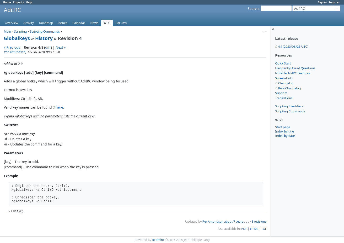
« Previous (12, 47)
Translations (283, 98)
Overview (11, 23)
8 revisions (259, 222)
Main (7, 31)
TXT (263, 229)
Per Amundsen (14, 52)
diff (48, 47)
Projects (18, 2)
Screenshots (284, 78)
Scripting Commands (290, 111)
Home (7, 2)
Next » (61, 47)
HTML (254, 229)
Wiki (106, 23)
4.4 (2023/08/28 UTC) (293, 46)
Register (334, 2)
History (44, 38)
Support (281, 93)
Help (29, 2)
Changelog (286, 83)
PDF (244, 229)
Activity (28, 23)
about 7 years (233, 222)
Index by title (284, 131)
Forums (121, 23)
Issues (62, 23)
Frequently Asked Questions (295, 68)
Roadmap (46, 23)
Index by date (285, 135)
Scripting (20, 31)
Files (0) (15, 211)
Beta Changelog (289, 88)
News (94, 23)
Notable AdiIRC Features (292, 73)
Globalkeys (17, 38)
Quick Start (283, 63)
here (59, 107)
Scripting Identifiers (289, 106)
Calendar (78, 23)
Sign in (322, 2)
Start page (282, 127)
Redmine (158, 240)
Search (253, 8)
